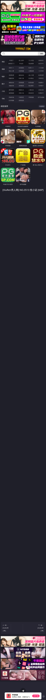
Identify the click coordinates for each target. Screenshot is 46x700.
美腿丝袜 (11, 86)
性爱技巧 (41, 93)
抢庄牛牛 (41, 63)
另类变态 (41, 78)
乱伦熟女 (31, 78)
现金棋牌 (31, 63)
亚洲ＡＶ (11, 68)
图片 (3, 84)
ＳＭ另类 (41, 71)
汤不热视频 (41, 97)
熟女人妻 (11, 71)
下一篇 (39, 628)
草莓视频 (31, 97)
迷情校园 (11, 93)
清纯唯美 (21, 86)
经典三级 (21, 78)
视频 (3, 69)
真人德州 (21, 60)
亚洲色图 (21, 82)
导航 (3, 99)
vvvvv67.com (22, 49)
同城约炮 (11, 97)
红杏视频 (11, 100)
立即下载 (35, 696)
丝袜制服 (21, 71)
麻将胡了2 (11, 63)
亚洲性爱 (11, 75)
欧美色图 (31, 82)
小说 (3, 91)
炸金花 (21, 63)
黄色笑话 (31, 93)
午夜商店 (21, 97)
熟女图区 (31, 86)
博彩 (3, 62)
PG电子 (11, 60)
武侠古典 (41, 90)
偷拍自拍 (21, 75)
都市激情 (11, 90)
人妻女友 (31, 90)
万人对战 (31, 60)
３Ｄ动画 (41, 68)
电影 (3, 76)
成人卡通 (31, 75)
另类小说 (21, 93)
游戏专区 (41, 60)
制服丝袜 (11, 78)
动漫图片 (41, 82)
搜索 (41, 53)
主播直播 (31, 71)
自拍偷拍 (21, 68)
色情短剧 (21, 100)
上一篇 (6, 628)
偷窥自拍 (11, 82)
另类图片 (41, 86)
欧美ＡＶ (31, 68)
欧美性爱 (41, 75)
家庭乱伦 (21, 90)
